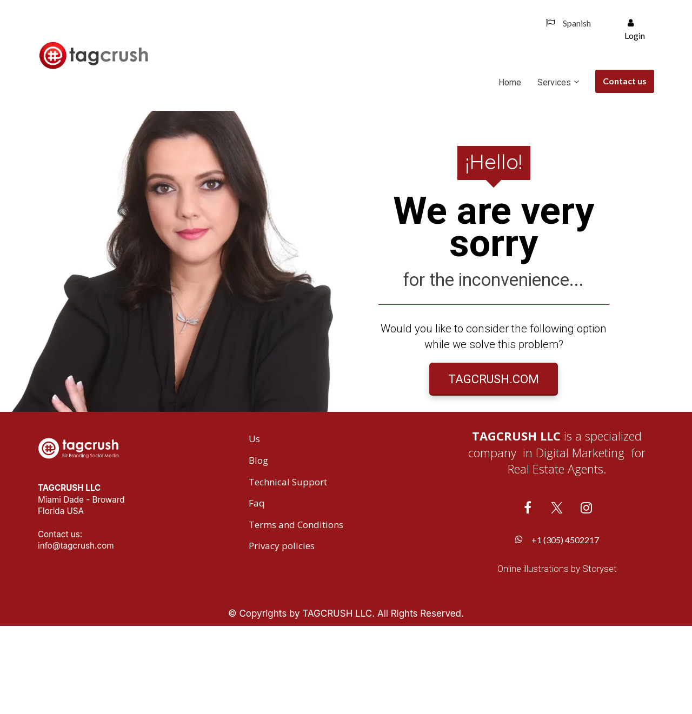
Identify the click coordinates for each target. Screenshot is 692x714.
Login (634, 29)
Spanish (568, 23)
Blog (258, 548)
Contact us (625, 81)
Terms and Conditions (296, 612)
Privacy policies (282, 634)
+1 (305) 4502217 (557, 627)
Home (509, 82)
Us (254, 527)
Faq (257, 591)
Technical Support (288, 569)
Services (554, 82)
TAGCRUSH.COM (493, 423)
